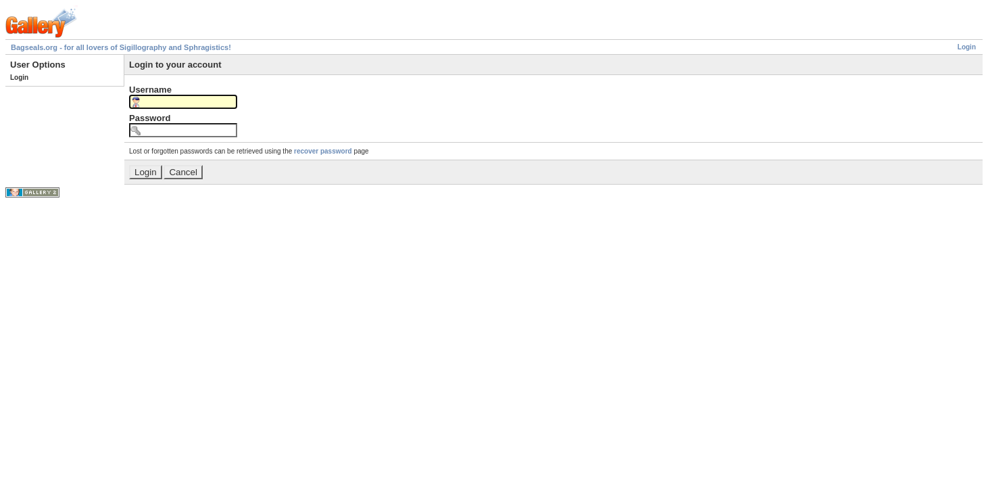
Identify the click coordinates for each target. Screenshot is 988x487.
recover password (323, 151)
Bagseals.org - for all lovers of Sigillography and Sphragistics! (121, 47)
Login (967, 47)
